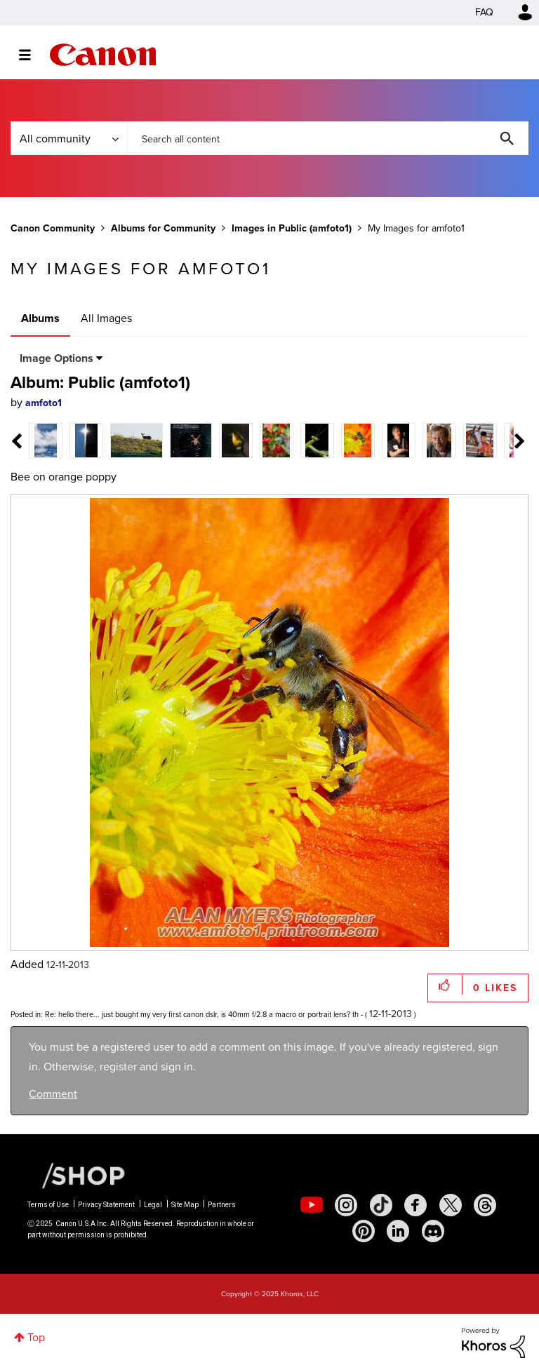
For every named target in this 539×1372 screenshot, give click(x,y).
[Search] (327, 138)
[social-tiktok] (381, 1205)
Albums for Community (163, 228)
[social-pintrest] (363, 1231)
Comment (53, 1094)
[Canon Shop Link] (76, 1174)
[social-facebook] (415, 1205)
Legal (153, 1205)
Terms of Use (48, 1205)
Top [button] (36, 1337)
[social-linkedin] (398, 1231)
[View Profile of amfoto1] (43, 403)
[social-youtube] (311, 1205)
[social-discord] (433, 1231)
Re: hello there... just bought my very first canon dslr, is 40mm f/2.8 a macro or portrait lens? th (202, 1014)
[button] (445, 984)
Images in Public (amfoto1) (292, 228)
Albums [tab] (40, 318)
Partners (222, 1205)
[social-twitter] (450, 1205)
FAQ (484, 12)
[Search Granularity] (69, 138)
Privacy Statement (106, 1205)
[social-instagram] (346, 1205)
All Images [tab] (106, 318)
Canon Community (103, 55)
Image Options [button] (56, 358)
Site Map (185, 1205)
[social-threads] (485, 1205)
